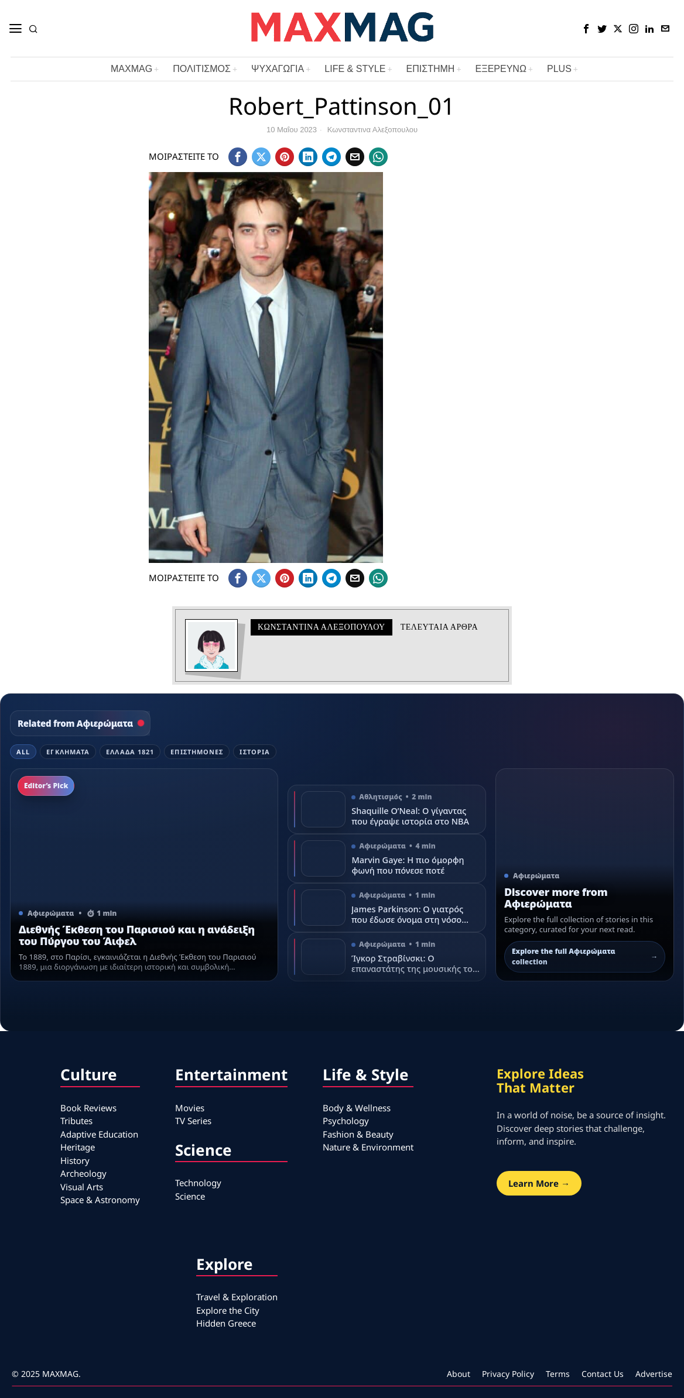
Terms (558, 1373)
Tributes (76, 1120)
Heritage (77, 1147)
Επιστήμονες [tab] (196, 751)
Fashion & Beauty (358, 1134)
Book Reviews (88, 1108)
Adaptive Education (99, 1134)
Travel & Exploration (237, 1297)
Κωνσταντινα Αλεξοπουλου (372, 129)
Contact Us (603, 1373)
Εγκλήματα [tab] (68, 751)
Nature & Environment (368, 1147)
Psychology (346, 1120)
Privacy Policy (508, 1373)
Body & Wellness (357, 1108)
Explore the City (227, 1310)
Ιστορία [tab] (255, 751)
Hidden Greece (226, 1323)
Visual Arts (81, 1187)
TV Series (193, 1120)
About (458, 1373)
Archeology (83, 1173)
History (75, 1160)
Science (190, 1196)
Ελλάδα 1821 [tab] (130, 751)
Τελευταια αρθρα (439, 627)
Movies (189, 1108)
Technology (198, 1183)
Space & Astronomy (100, 1199)
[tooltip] (586, 29)
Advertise (653, 1373)
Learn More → (539, 1183)
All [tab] (23, 751)
